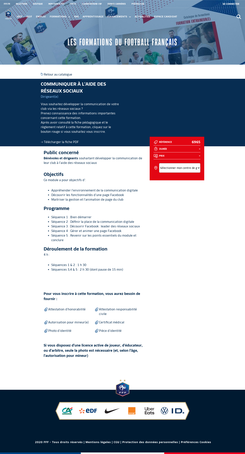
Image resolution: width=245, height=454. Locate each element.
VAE (76, 16)
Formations (60, 16)
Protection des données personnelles (150, 442)
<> (179, 168)
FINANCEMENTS (119, 16)
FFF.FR (7, 4)
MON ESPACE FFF (56, 4)
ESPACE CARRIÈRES (117, 4)
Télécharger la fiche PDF (60, 142)
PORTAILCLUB (137, 4)
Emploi (41, 16)
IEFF (19, 16)
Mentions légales (98, 442)
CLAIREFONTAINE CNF (92, 4)
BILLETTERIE (21, 4)
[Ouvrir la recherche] (238, 16)
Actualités (142, 16)
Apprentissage (93, 16)
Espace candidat (165, 16)
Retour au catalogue (56, 74)
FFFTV (73, 4)
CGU (116, 442)
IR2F (29, 16)
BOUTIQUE (38, 4)
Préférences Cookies (196, 442)
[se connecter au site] (231, 4)
